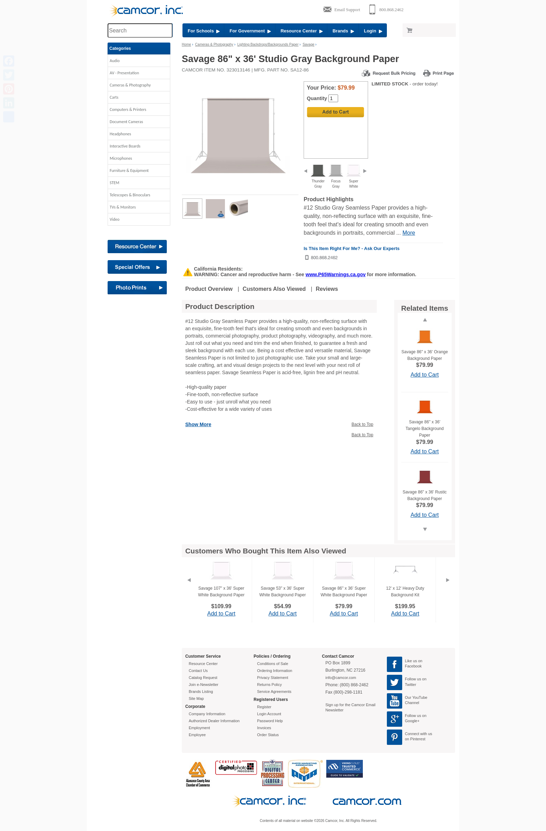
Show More (198, 424)
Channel (412, 703)
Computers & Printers (128, 109)
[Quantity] (333, 98)
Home (186, 44)
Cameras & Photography (130, 85)
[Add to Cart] (335, 112)
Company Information (207, 714)
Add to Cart (425, 375)
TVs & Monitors (123, 207)
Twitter (410, 684)
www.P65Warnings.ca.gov (336, 274)
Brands (343, 30)
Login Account (269, 714)
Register (264, 707)
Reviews (327, 289)
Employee (197, 735)
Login (373, 30)
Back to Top (362, 424)
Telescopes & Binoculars (130, 194)
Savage (308, 44)
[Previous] (188, 588)
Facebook (413, 666)
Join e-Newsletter (203, 684)
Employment (199, 728)
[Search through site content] (140, 30)
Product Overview (209, 289)
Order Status (268, 735)
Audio (115, 60)
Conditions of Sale (272, 664)
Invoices (264, 728)
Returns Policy (269, 684)
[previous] (305, 171)
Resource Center (302, 30)
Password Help (270, 721)
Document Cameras (126, 121)
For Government (250, 30)
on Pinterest (415, 739)
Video (114, 219)
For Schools (204, 30)
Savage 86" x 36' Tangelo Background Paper (425, 429)
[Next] (447, 588)
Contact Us (198, 670)
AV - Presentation (124, 72)
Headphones (120, 133)
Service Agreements (274, 691)
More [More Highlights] (409, 233)
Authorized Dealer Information (214, 721)
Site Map (196, 698)
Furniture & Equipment (129, 170)
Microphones (121, 158)
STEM (114, 182)
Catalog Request (203, 677)
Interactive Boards (125, 146)
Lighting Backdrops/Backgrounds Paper (268, 44)
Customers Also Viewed (274, 289)
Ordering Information (274, 670)
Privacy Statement (272, 677)
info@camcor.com (341, 677)
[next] (365, 171)
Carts (114, 97)
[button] (139, 62)
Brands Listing (201, 691)
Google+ (412, 721)
